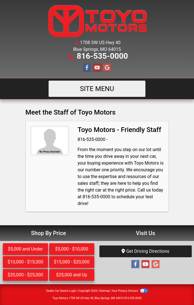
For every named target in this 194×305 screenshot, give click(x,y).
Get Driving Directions (145, 251)
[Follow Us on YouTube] (97, 67)
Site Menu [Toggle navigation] (97, 89)
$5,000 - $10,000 (71, 249)
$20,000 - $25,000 (25, 274)
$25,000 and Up (71, 274)
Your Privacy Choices (130, 290)
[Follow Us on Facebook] (87, 67)
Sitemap (104, 290)
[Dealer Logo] (97, 20)
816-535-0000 (102, 56)
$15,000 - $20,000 (72, 262)
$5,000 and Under (25, 249)
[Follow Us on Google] (107, 67)
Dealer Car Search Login (61, 290)
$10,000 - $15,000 (25, 262)
